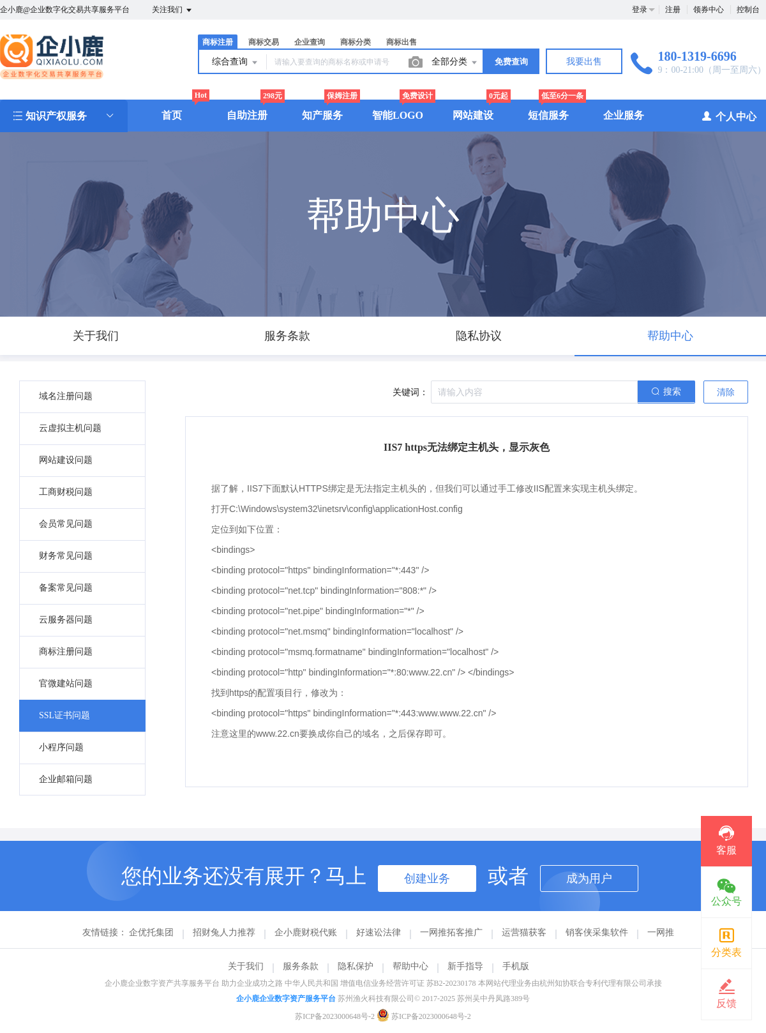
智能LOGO (397, 115)
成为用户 (589, 878)
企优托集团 (151, 932)
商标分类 (355, 42)
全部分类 (455, 62)
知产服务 (322, 115)
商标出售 (401, 42)
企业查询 (309, 42)
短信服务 (548, 115)
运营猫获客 (524, 932)
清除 (726, 392)
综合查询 (235, 62)
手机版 (515, 966)
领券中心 (708, 9)
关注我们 (172, 10)
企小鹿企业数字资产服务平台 (286, 998)
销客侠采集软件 (597, 932)
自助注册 (247, 115)
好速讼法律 (378, 932)
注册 (672, 9)
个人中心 (728, 116)
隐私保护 (355, 966)
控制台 (748, 9)
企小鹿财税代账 (305, 932)
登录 (639, 9)
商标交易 (263, 42)
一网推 (660, 932)
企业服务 (623, 115)
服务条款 (301, 966)
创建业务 (427, 878)
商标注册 (217, 42)
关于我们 (246, 966)
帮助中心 (410, 966)
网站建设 (473, 115)
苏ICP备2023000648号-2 (335, 1016)
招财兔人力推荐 (224, 932)
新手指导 (465, 966)
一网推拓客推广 (451, 932)
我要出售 (584, 61)
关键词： (410, 392)
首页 (171, 115)
